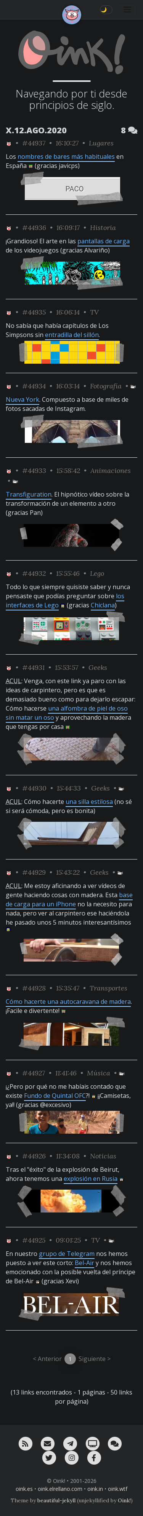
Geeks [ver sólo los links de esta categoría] (97, 667)
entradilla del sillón (72, 335)
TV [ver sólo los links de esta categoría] (94, 312)
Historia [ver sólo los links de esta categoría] (103, 227)
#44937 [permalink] (33, 143)
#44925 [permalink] (33, 1240)
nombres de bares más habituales (66, 156)
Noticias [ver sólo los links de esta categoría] (103, 1156)
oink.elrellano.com (60, 1488)
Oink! (124, 1500)
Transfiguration (28, 494)
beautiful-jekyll (56, 1500)
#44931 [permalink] (33, 667)
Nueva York (22, 399)
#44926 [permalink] (34, 1156)
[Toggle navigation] (127, 9)
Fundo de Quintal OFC (55, 1095)
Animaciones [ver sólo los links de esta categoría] (110, 470)
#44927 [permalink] (33, 1073)
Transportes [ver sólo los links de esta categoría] (108, 988)
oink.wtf (117, 1488)
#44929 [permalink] (34, 872)
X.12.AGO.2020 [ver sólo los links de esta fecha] (36, 130)
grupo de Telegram (67, 1253)
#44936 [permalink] (34, 227)
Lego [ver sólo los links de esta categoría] (97, 573)
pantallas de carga (103, 241)
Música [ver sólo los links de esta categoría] (98, 1073)
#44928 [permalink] (34, 988)
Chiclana (103, 605)
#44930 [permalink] (34, 788)
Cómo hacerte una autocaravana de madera (68, 1001)
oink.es (24, 1488)
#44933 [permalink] (34, 470)
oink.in (95, 1488)
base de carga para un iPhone (69, 899)
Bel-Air (84, 1263)
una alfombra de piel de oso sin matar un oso (67, 713)
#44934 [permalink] (34, 386)
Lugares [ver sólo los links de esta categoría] (101, 143)
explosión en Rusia (90, 1178)
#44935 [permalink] (34, 312)
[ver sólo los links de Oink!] (9, 143)
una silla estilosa (89, 801)
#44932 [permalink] (34, 573)
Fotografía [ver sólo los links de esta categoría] (106, 386)
